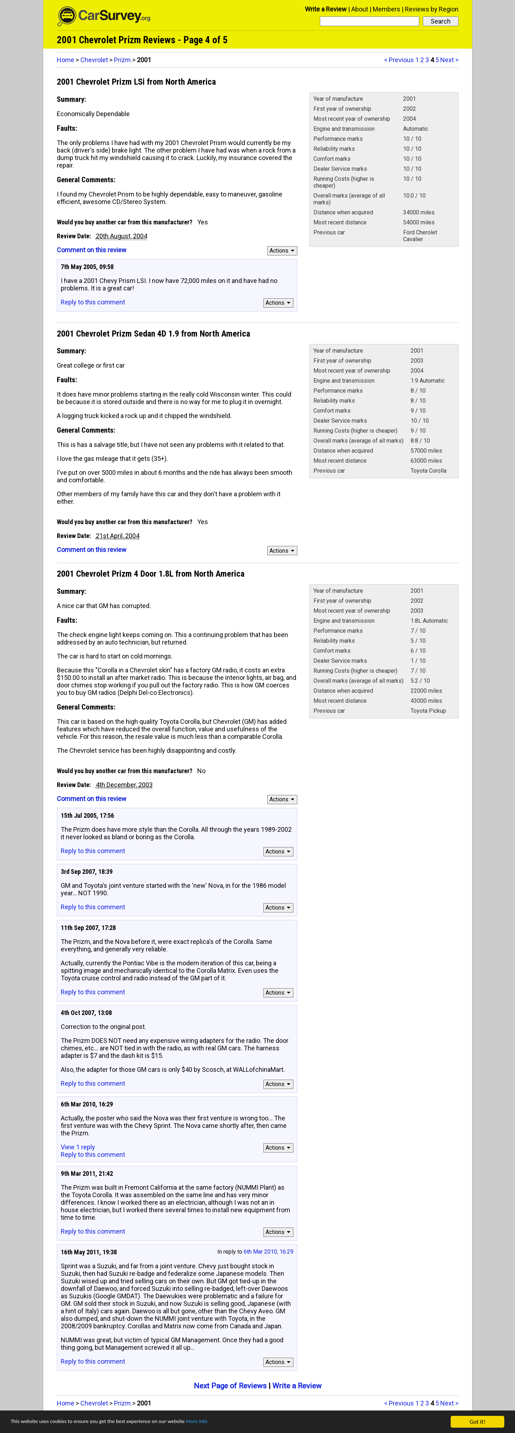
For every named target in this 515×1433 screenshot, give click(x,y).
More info (220, 1422)
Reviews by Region (432, 9)
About (359, 9)
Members (386, 9)
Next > (449, 60)
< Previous (399, 60)
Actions (282, 250)
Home (65, 60)
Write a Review (326, 9)
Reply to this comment (93, 302)
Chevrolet (94, 60)
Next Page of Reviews (230, 1386)
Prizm (122, 60)
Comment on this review (92, 250)
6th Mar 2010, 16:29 (268, 1251)
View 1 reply (78, 1147)
